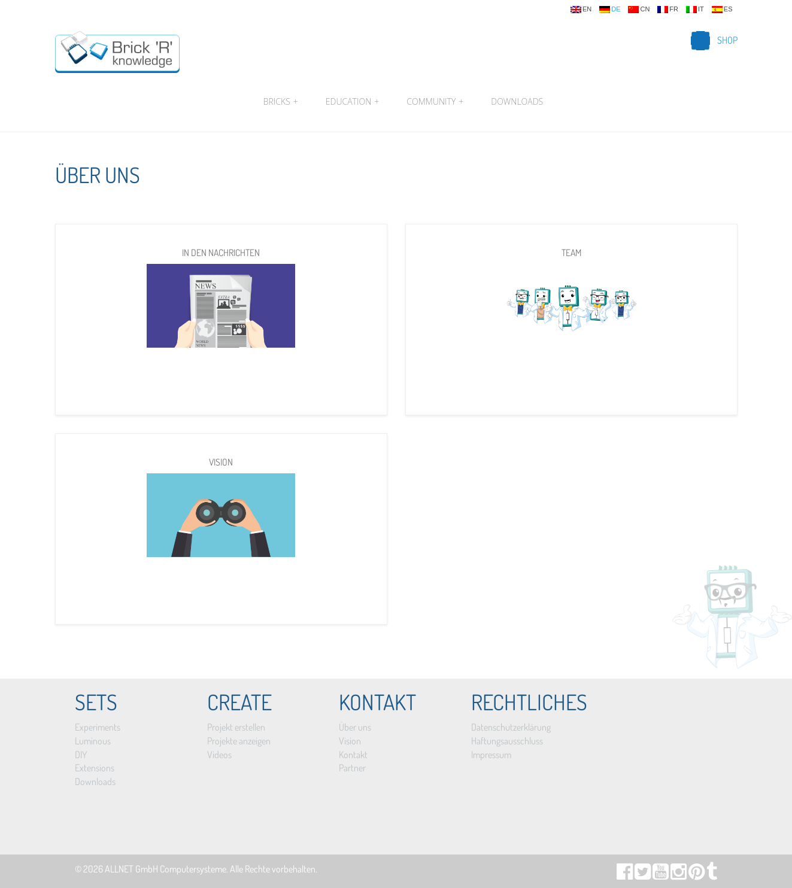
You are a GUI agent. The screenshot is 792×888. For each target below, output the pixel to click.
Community (434, 102)
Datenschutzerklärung (511, 727)
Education (352, 102)
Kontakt (353, 755)
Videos (219, 755)
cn (639, 9)
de (609, 9)
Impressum (491, 755)
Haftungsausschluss (507, 741)
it (695, 9)
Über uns (355, 727)
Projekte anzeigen (239, 741)
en (581, 9)
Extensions (94, 768)
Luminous (93, 741)
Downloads (517, 101)
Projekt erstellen (236, 727)
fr (667, 9)
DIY (81, 755)
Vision (350, 741)
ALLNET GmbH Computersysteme (165, 869)
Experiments (97, 727)
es (722, 9)
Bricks (280, 102)
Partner (352, 768)
